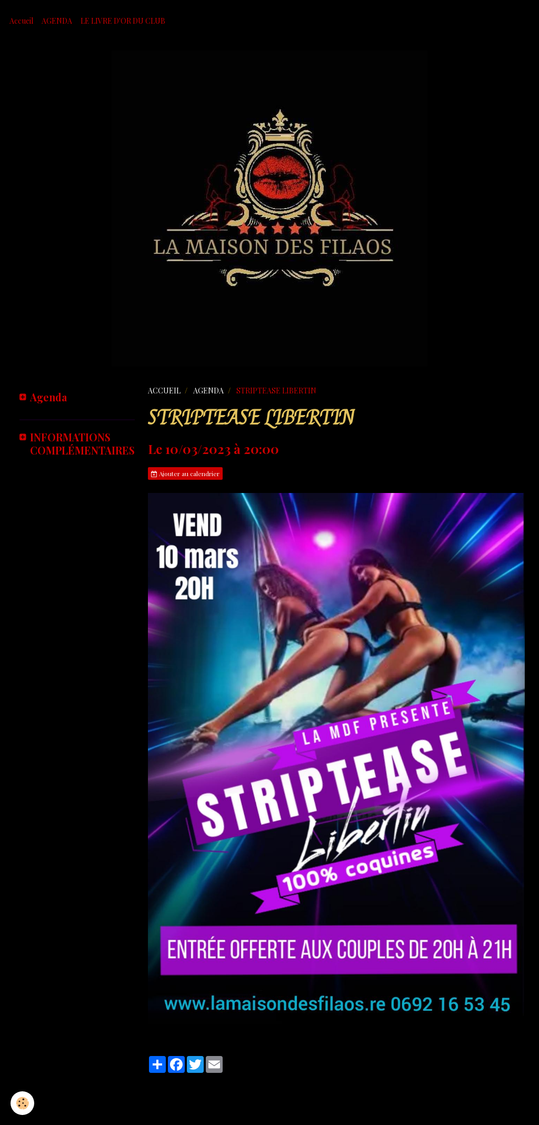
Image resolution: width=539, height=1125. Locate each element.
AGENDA (57, 21)
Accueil (21, 21)
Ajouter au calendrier (185, 473)
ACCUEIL (164, 391)
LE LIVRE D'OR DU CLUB (123, 21)
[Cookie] (22, 1103)
